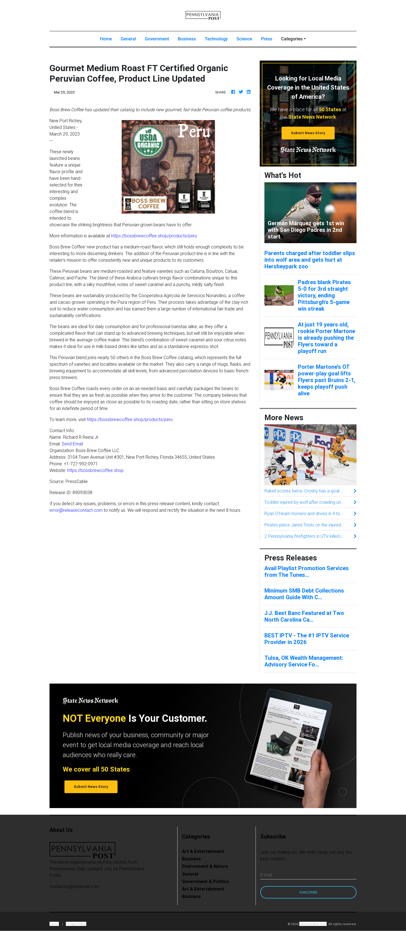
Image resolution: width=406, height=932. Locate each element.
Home (108, 38)
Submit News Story (308, 133)
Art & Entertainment (203, 851)
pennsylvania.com (313, 924)
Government (157, 38)
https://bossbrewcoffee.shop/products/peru (154, 235)
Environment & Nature (205, 866)
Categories (292, 38)
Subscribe (308, 892)
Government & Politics (205, 881)
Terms (54, 924)
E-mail (266, 875)
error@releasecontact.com (76, 510)
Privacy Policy (76, 924)
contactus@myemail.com (74, 886)
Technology (216, 38)
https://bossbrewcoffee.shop (95, 470)
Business (187, 38)
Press (266, 38)
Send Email (72, 443)
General (128, 38)
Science (244, 38)
